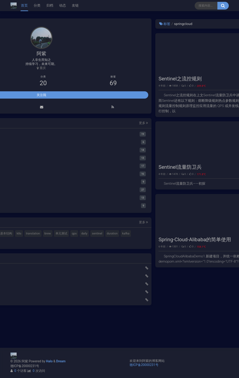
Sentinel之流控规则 (102, 85)
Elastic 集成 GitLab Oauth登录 (35, 309)
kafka (49, 258)
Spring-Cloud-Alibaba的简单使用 (117, 260)
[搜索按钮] (223, 6)
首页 (24, 5)
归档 (49, 5)
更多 (64, 124)
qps (45, 250)
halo (27, 234)
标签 (86, 24)
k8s (43, 242)
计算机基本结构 (26, 242)
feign (53, 266)
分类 (37, 5)
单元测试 (33, 250)
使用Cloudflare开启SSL (30, 301)
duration (36, 258)
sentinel (21, 258)
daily (56, 250)
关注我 (41, 95)
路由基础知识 (23, 333)
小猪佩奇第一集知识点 (29, 325)
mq (18, 234)
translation (57, 242)
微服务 (221, 92)
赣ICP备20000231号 (24, 366)
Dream (60, 361)
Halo (49, 361)
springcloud (218, 266)
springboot (23, 266)
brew (19, 250)
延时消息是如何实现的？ (31, 317)
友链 (75, 5)
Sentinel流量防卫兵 (102, 180)
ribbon (20, 274)
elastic (39, 234)
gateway (40, 266)
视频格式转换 (57, 234)
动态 (62, 5)
